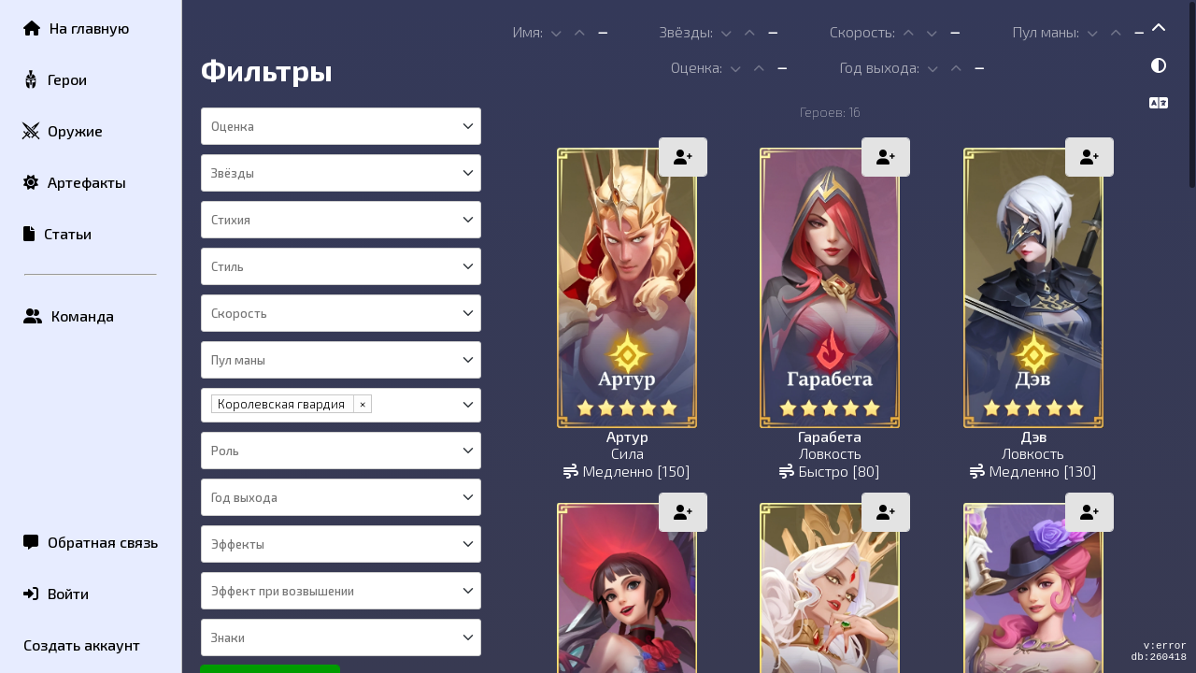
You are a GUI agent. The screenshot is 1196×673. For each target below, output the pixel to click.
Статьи (57, 233)
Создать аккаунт (81, 644)
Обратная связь (90, 542)
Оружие (62, 131)
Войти (56, 593)
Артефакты (74, 182)
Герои (54, 80)
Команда (68, 315)
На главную (76, 27)
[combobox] (339, 126)
